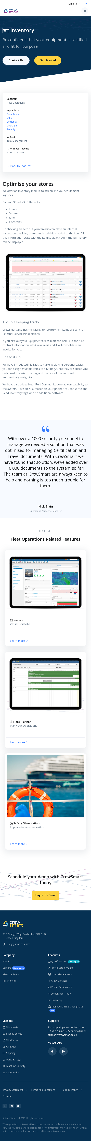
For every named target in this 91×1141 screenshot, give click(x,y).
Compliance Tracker (60, 993)
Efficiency (12, 121)
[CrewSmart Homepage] (12, 10)
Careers (14, 968)
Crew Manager (57, 980)
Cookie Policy (70, 1089)
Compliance (13, 114)
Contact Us (16, 60)
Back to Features (19, 166)
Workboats (10, 1027)
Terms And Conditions (43, 1089)
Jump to (72, 3)
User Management (60, 974)
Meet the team (11, 974)
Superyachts (11, 1072)
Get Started (48, 60)
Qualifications (64, 961)
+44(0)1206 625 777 (59, 1031)
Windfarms (10, 1040)
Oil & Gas (10, 1046)
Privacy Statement (13, 1089)
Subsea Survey (12, 1033)
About (6, 961)
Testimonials (10, 980)
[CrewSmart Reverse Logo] (13, 924)
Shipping (9, 1053)
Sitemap (7, 1096)
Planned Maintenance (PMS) (65, 1008)
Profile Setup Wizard (60, 967)
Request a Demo (45, 895)
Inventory (55, 1000)
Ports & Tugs (12, 1059)
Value (9, 118)
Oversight (12, 125)
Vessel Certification (60, 987)
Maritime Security (14, 1066)
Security (11, 129)
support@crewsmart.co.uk (62, 1034)
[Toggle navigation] (84, 11)
